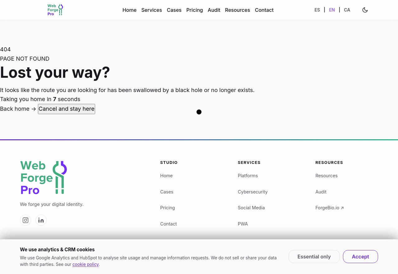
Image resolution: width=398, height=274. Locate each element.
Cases (174, 10)
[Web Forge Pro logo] (82, 178)
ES (317, 9)
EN (332, 9)
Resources (237, 10)
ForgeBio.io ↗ (329, 207)
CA (347, 9)
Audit (214, 10)
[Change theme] (365, 10)
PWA (243, 223)
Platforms (248, 175)
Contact (264, 10)
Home (130, 10)
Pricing (194, 10)
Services (151, 10)
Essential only (314, 256)
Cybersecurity (253, 191)
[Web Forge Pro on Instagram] (25, 220)
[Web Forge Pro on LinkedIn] (41, 220)
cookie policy (85, 264)
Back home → (19, 108)
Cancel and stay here (67, 108)
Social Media (251, 207)
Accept (360, 256)
